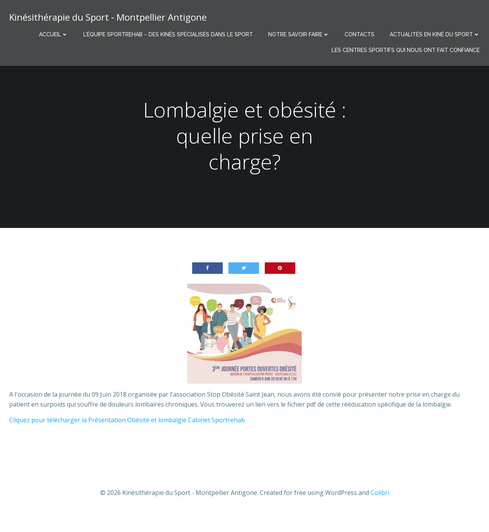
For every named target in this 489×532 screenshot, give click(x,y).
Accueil (53, 34)
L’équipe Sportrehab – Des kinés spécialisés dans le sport (168, 34)
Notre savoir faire (298, 34)
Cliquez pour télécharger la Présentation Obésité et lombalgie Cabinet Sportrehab (127, 420)
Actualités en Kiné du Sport (435, 34)
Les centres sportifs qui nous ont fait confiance (406, 50)
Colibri (380, 492)
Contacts (359, 34)
